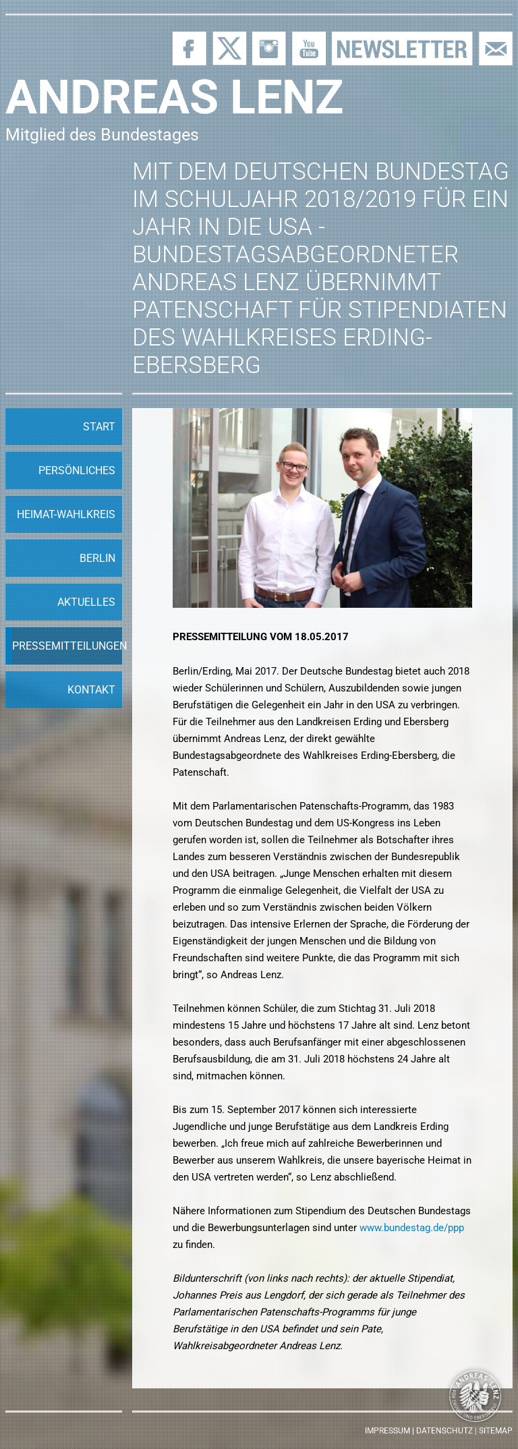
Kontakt (91, 689)
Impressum (387, 1431)
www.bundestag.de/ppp (411, 1228)
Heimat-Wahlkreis (66, 514)
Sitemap (496, 1431)
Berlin (97, 558)
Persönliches (76, 470)
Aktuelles (86, 602)
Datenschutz (444, 1431)
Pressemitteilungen (67, 646)
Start (99, 426)
